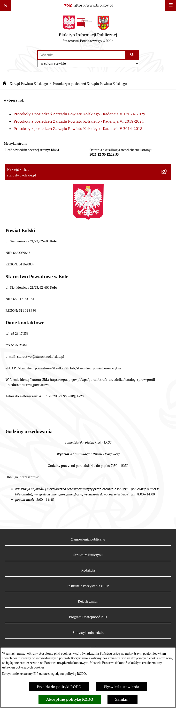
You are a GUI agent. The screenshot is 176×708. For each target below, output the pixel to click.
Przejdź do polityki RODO (59, 686)
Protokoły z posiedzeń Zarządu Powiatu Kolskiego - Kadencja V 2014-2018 (78, 128)
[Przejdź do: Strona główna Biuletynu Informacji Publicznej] (4, 83)
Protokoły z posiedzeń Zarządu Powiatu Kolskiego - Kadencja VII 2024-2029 (79, 114)
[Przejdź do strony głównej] (88, 30)
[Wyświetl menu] (170, 5)
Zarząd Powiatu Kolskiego (29, 83)
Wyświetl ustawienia (121, 686)
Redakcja (88, 570)
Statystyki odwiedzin (88, 632)
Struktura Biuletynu (88, 555)
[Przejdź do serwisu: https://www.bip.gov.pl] (88, 5)
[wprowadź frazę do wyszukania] (81, 55)
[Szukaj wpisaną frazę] (132, 55)
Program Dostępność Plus (88, 617)
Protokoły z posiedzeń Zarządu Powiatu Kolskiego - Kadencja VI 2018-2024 (79, 121)
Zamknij (122, 699)
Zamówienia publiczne (88, 539)
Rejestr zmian (88, 601)
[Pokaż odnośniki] (5, 5)
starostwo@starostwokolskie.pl (40, 356)
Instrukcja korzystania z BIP (88, 586)
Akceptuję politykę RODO (69, 699)
